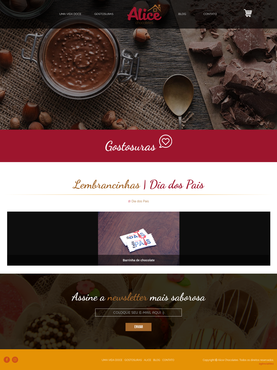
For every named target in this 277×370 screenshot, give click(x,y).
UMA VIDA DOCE (70, 14)
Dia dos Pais (140, 201)
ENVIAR (138, 326)
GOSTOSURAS (133, 359)
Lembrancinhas (106, 184)
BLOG (182, 14)
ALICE (147, 359)
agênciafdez (266, 362)
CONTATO (210, 14)
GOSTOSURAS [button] (103, 14)
